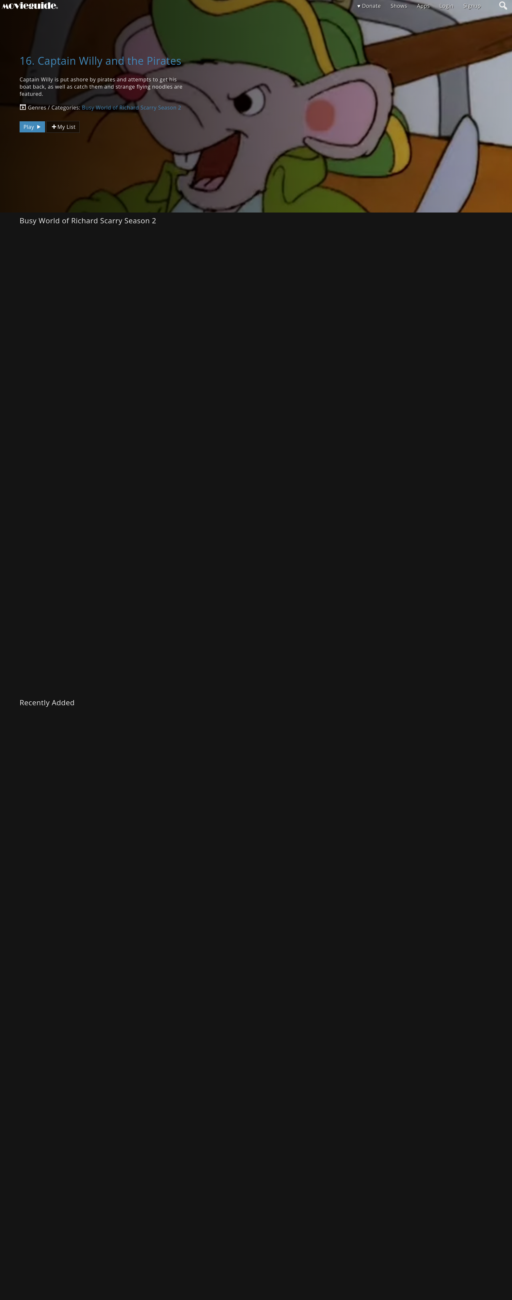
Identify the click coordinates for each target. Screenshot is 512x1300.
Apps (423, 5)
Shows (399, 5)
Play (33, 126)
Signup (472, 5)
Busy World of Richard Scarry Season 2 (131, 107)
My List (63, 127)
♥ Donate (369, 5)
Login (447, 5)
